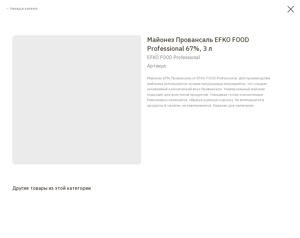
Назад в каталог (24, 8)
